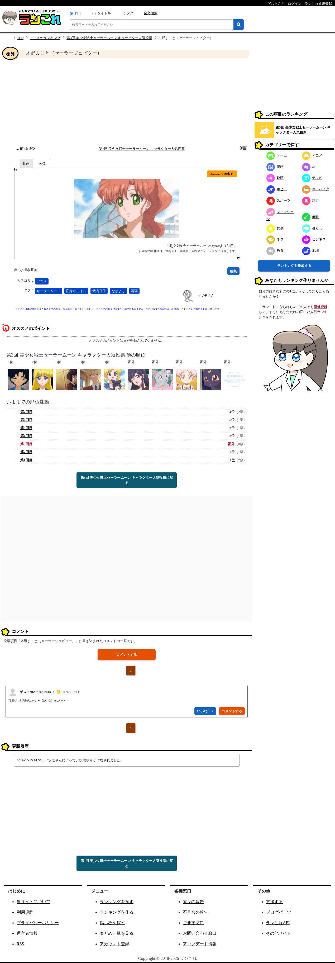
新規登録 (320, 307)
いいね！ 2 (205, 711)
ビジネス (314, 239)
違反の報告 (193, 901)
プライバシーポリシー (38, 923)
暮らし (312, 228)
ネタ (275, 239)
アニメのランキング (45, 38)
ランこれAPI (278, 923)
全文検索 (150, 13)
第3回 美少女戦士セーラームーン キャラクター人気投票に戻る (126, 480)
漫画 (134, 291)
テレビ (312, 178)
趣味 (310, 217)
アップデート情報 (200, 944)
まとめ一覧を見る (116, 933)
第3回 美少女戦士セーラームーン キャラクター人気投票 (109, 38)
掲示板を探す (112, 923)
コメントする (126, 655)
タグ (130, 13)
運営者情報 (27, 933)
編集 (233, 271)
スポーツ (278, 200)
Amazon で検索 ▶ (222, 173)
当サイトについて (33, 901)
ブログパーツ (278, 912)
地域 (310, 251)
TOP (20, 38)
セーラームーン (48, 291)
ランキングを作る (116, 912)
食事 (275, 228)
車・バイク (315, 189)
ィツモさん (205, 295)
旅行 (310, 200)
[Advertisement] (126, 102)
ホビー (276, 189)
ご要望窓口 (193, 923)
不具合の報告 (195, 912)
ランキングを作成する (294, 266)
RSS (20, 944)
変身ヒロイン (76, 291)
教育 (275, 251)
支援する (274, 901)
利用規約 (25, 912)
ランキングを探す (116, 901)
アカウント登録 (114, 944)
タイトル (104, 13)
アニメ (41, 281)
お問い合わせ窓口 (200, 933)
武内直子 (99, 291)
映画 (275, 178)
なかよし (118, 291)
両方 (78, 13)
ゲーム (276, 155)
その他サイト (278, 933)
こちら (185, 309)
